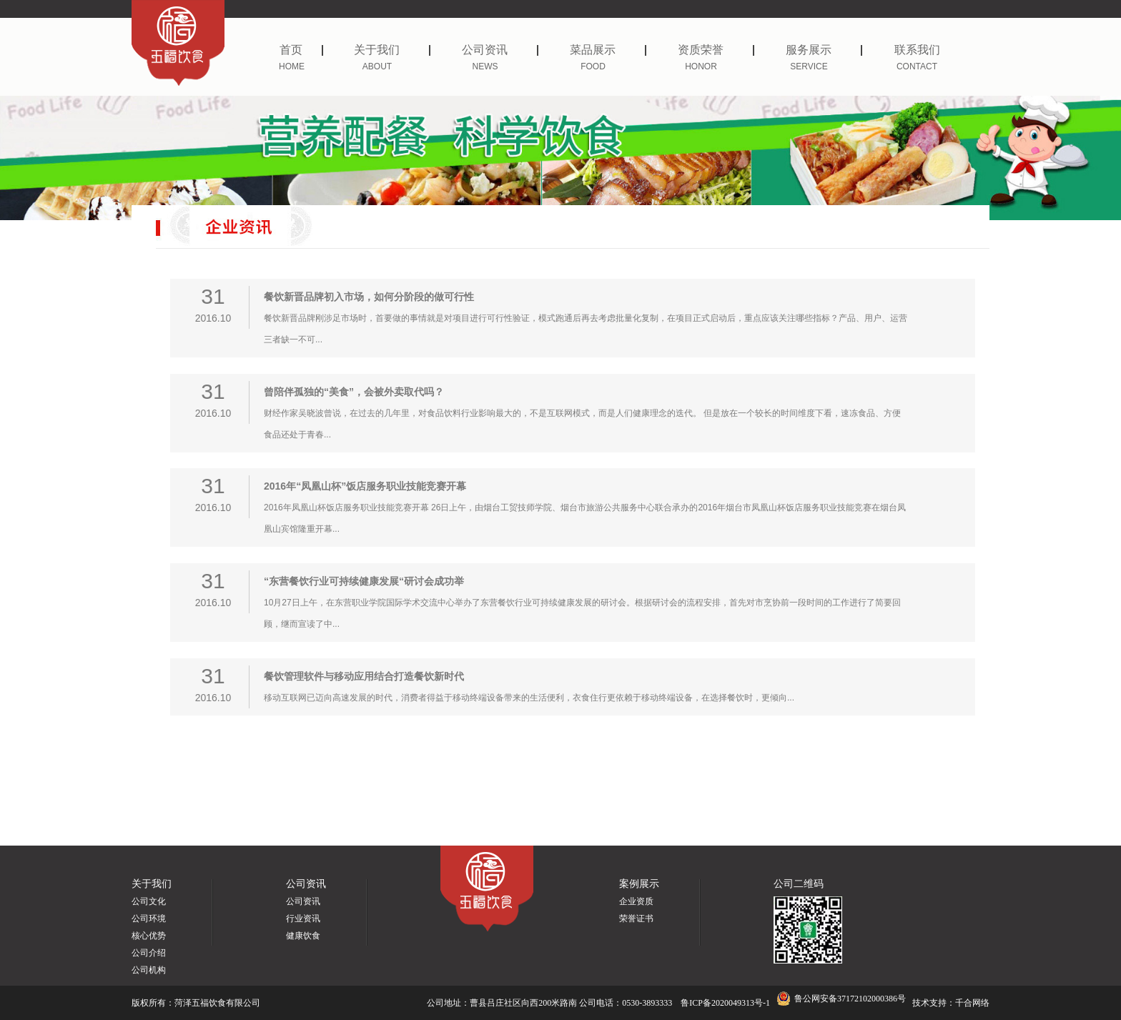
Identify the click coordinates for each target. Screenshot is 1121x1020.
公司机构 (149, 970)
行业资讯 (303, 918)
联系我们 (917, 50)
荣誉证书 (636, 918)
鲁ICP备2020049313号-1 (725, 1003)
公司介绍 (149, 953)
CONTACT (917, 66)
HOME (292, 66)
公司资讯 (500, 50)
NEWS (485, 66)
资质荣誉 (716, 50)
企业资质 (636, 901)
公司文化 (149, 901)
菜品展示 (608, 50)
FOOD (593, 66)
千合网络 (972, 1003)
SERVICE (808, 66)
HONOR (701, 66)
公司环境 (149, 918)
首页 (301, 50)
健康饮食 (303, 936)
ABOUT (377, 66)
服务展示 (824, 50)
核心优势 (149, 936)
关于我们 (392, 50)
